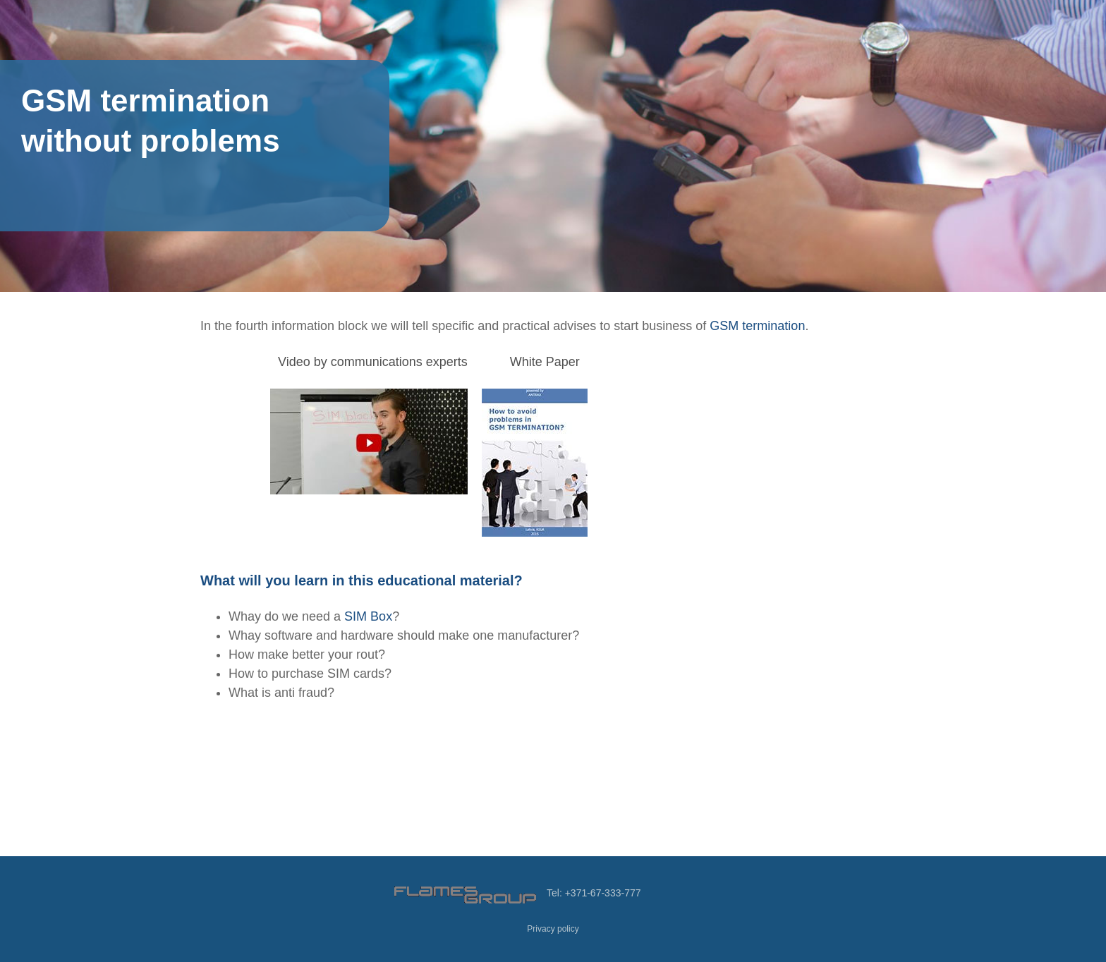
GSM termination (757, 326)
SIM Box (368, 616)
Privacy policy (552, 929)
